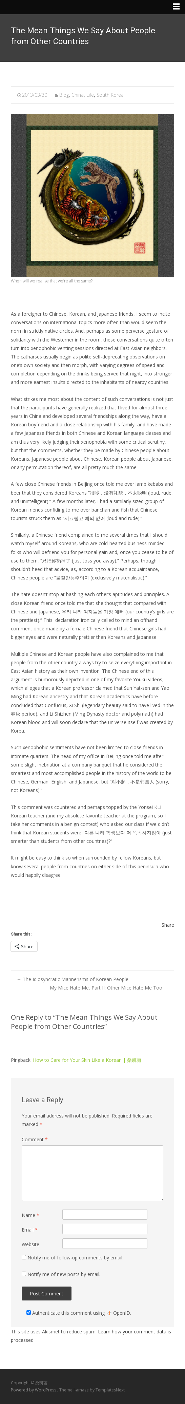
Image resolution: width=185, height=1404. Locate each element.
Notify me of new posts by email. (63, 1274)
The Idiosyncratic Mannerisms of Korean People (72, 979)
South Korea (110, 95)
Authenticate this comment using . (78, 1313)
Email (30, 1229)
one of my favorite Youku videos (126, 679)
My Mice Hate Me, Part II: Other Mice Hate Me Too (109, 987)
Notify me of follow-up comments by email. (75, 1257)
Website (30, 1244)
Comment (35, 1139)
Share (168, 925)
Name (30, 1215)
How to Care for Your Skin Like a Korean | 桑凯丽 (87, 1060)
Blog (64, 95)
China (77, 95)
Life (90, 95)
